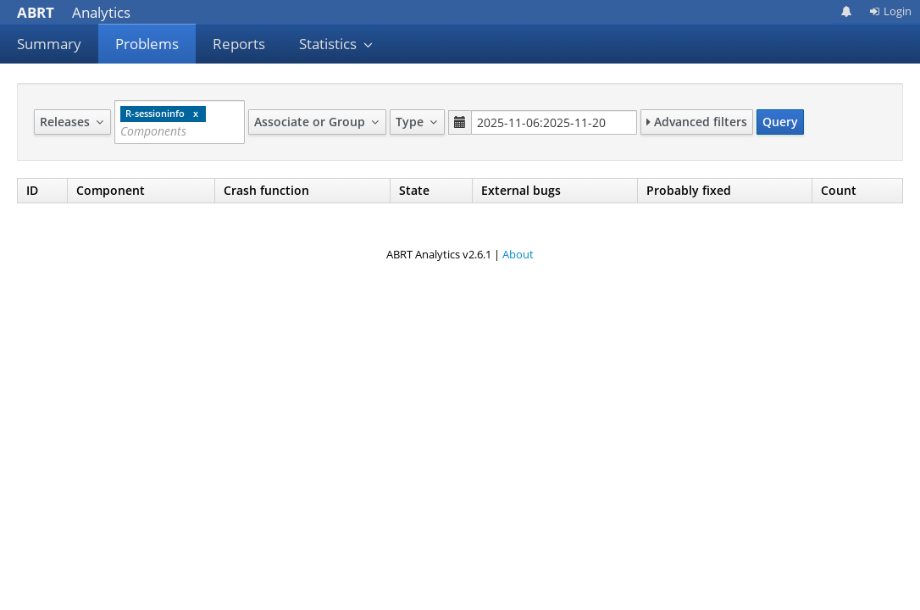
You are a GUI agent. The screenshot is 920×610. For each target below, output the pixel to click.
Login (890, 11)
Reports (239, 43)
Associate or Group (317, 122)
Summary (49, 43)
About (518, 254)
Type (417, 122)
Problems (147, 43)
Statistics (336, 43)
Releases (72, 122)
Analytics (73, 12)
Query (780, 122)
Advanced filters (696, 122)
